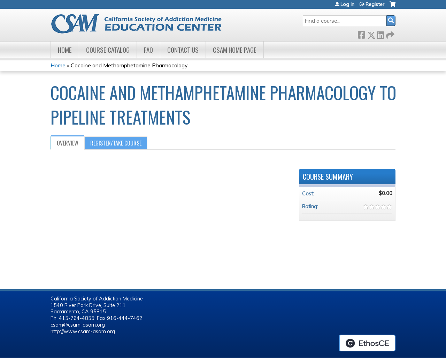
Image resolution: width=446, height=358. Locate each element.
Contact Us (183, 50)
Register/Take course (115, 143)
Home (65, 50)
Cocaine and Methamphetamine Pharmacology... (131, 65)
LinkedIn (380, 34)
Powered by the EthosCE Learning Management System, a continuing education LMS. (367, 343)
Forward (389, 34)
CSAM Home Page (234, 50)
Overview (67, 143)
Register (375, 4)
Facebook (361, 34)
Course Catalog (108, 50)
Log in (347, 4)
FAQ (148, 50)
